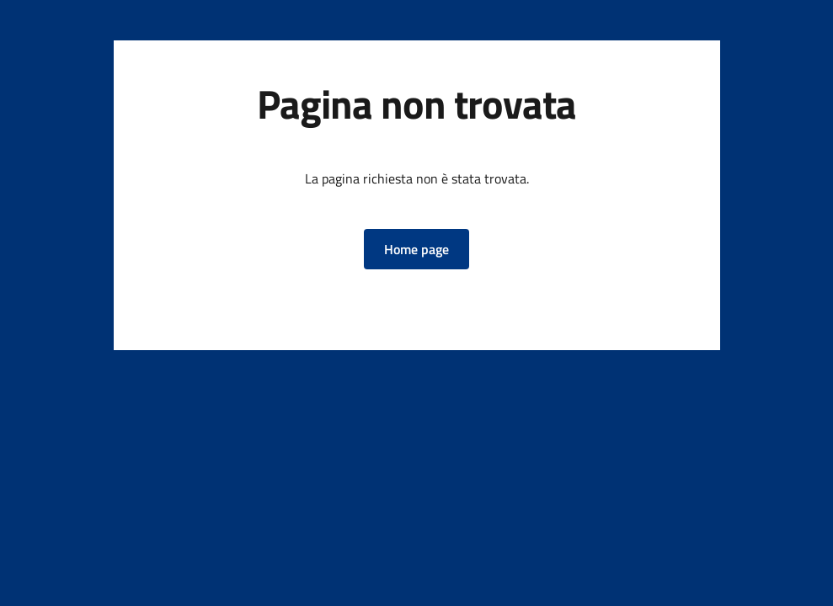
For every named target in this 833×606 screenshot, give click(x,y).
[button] (416, 249)
